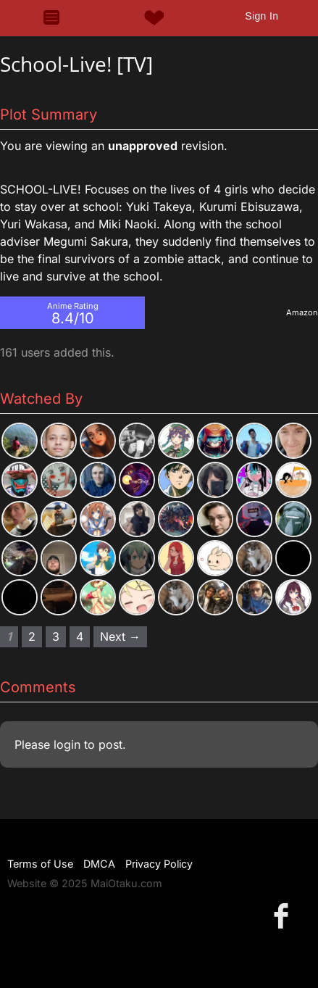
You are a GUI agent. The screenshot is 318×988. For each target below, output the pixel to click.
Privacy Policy (159, 864)
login (67, 744)
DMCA (99, 864)
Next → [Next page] (120, 636)
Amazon (302, 312)
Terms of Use (40, 864)
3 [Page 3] (55, 636)
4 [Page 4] (79, 636)
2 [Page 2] (31, 636)
